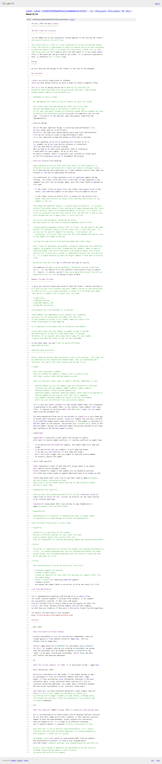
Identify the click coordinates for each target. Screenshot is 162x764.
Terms (26, 760)
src (91, 11)
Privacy (19, 760)
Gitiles (13, 760)
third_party (100, 11)
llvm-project (114, 11)
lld (123, 11)
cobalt (29, 11)
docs (128, 11)
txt (152, 760)
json (158, 760)
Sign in (157, 3)
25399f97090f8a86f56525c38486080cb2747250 (64, 11)
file (72, 19)
